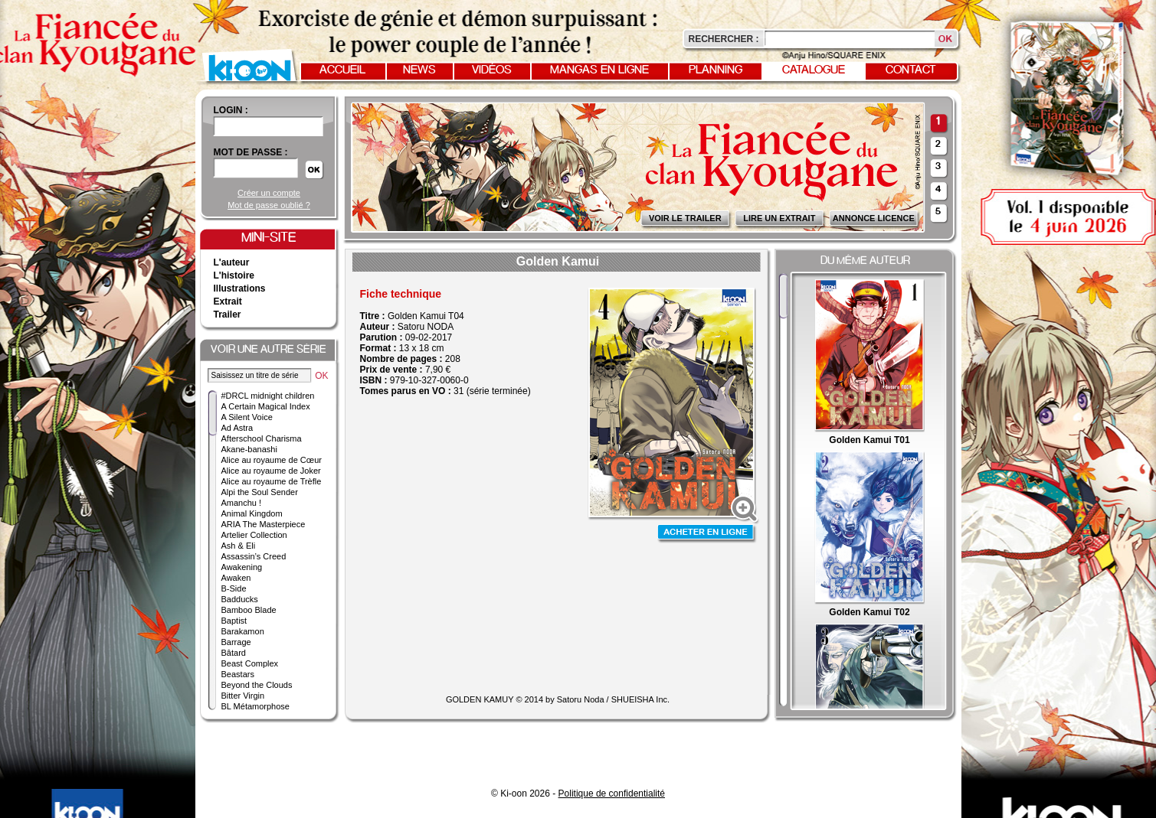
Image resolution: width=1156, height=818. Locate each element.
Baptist (234, 620)
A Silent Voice (247, 417)
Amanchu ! (241, 502)
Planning (715, 70)
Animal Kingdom (252, 513)
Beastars (237, 674)
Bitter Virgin (243, 695)
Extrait (228, 301)
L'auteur (232, 262)
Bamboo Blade (249, 609)
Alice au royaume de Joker (271, 470)
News (419, 70)
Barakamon (242, 631)
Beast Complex (250, 663)
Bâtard (233, 652)
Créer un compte (268, 192)
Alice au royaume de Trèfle (271, 481)
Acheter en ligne (707, 533)
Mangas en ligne (599, 70)
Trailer (227, 314)
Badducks (239, 599)
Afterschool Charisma (261, 438)
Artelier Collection (254, 534)
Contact (911, 70)
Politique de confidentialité (611, 793)
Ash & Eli (238, 545)
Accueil (342, 70)
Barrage (236, 642)
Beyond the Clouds (257, 684)
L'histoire (234, 275)
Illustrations (240, 288)
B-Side (234, 588)
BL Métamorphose (255, 706)
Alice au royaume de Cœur (271, 459)
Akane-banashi (249, 449)
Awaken (236, 577)
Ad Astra (237, 427)
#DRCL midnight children (268, 395)
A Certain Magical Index (265, 406)
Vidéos (492, 70)
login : (231, 110)
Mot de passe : (251, 152)
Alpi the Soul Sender (259, 492)
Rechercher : (724, 39)
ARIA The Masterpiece (263, 524)
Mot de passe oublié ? (269, 205)
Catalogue (813, 70)
